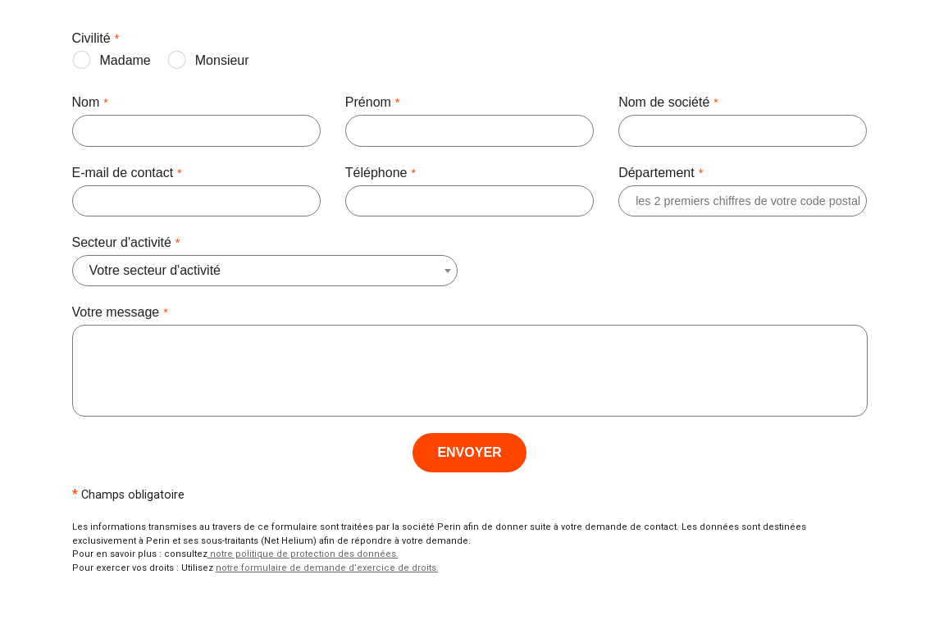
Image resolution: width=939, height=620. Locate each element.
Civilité (96, 39)
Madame (125, 60)
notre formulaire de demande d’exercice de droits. (327, 568)
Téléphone (380, 174)
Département (660, 174)
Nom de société (668, 103)
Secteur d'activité (126, 244)
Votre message (120, 313)
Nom (90, 103)
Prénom (372, 103)
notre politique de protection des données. (303, 554)
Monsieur (222, 60)
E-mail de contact (127, 174)
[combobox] (163, 270)
